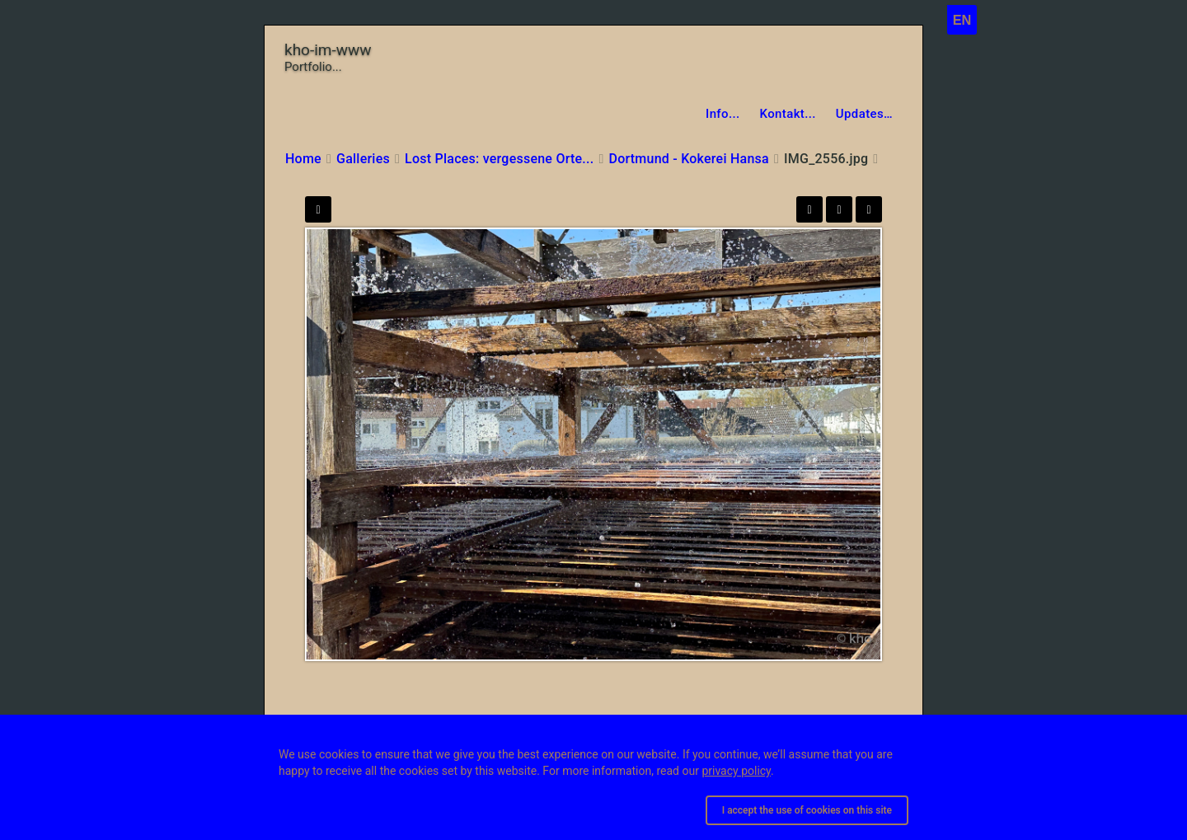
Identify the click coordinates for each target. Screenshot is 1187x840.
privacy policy (736, 770)
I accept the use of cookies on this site (807, 810)
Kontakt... (788, 113)
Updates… (864, 113)
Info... (723, 113)
